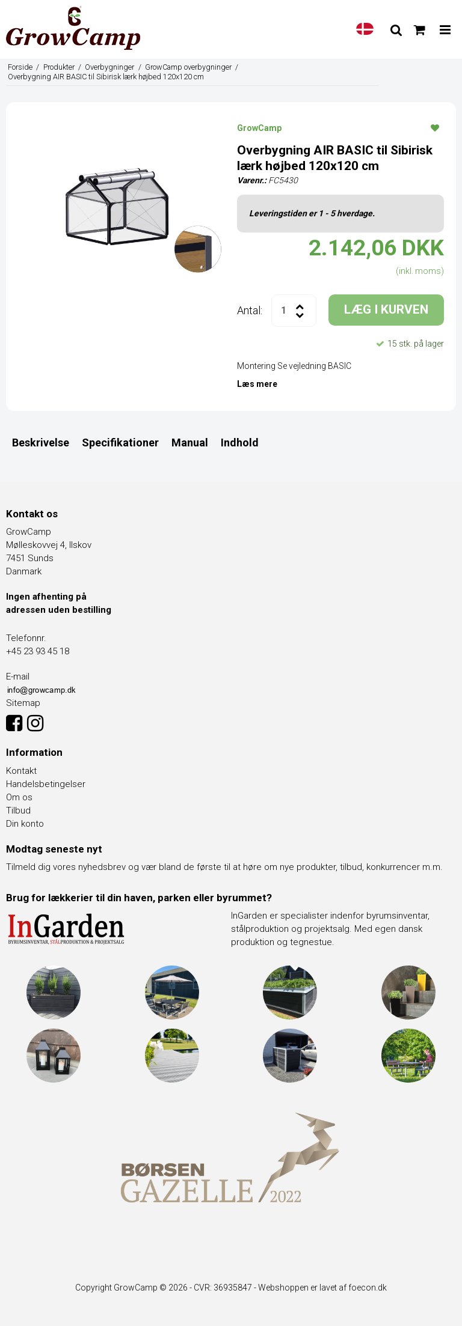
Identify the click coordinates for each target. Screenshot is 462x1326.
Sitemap (23, 703)
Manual (189, 442)
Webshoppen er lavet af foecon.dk (322, 1287)
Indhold (240, 442)
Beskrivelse (40, 442)
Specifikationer (120, 442)
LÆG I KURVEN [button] (386, 309)
